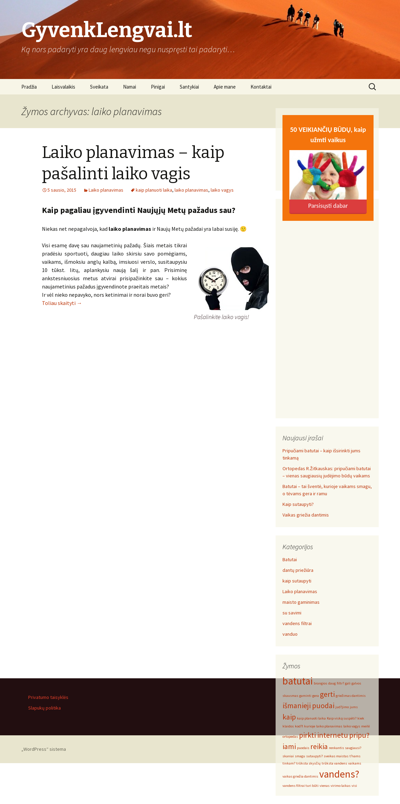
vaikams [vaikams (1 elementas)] (354, 763)
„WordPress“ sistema (43, 749)
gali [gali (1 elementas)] (348, 683)
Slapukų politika (44, 708)
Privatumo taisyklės (48, 697)
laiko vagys (222, 190)
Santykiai (189, 86)
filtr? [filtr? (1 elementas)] (340, 683)
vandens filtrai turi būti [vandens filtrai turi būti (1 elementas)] (300, 785)
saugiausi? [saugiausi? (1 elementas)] (353, 748)
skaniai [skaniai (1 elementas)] (288, 756)
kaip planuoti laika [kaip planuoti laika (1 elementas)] (311, 718)
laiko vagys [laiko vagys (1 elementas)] (351, 726)
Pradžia (29, 86)
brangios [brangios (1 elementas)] (320, 683)
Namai (129, 86)
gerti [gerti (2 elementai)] (327, 694)
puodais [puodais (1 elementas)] (303, 748)
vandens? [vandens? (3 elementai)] (339, 774)
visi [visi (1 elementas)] (354, 785)
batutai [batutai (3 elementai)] (297, 681)
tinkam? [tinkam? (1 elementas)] (288, 763)
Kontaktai (261, 86)
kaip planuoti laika (154, 190)
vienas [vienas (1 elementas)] (325, 785)
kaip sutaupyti (296, 581)
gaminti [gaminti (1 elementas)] (305, 695)
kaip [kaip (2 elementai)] (289, 717)
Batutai (289, 559)
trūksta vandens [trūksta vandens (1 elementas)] (334, 763)
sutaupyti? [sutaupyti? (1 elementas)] (314, 756)
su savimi (291, 613)
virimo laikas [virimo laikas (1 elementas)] (341, 785)
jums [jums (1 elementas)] (354, 707)
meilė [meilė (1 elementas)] (365, 726)
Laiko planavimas (106, 190)
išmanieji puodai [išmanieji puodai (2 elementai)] (308, 705)
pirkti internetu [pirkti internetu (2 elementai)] (323, 735)
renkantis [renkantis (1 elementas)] (336, 748)
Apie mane (225, 86)
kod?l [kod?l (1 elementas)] (299, 726)
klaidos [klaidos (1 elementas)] (288, 726)
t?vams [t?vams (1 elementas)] (354, 756)
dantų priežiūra (297, 570)
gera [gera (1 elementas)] (315, 695)
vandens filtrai (297, 623)
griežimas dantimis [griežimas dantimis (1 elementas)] (351, 695)
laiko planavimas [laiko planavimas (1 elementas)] (329, 726)
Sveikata (99, 86)
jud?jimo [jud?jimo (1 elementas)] (342, 707)
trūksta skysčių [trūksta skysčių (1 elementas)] (308, 763)
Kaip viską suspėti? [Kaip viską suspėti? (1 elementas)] (341, 718)
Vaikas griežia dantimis (305, 515)
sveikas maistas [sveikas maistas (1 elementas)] (336, 756)
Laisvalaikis (63, 86)
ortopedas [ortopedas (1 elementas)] (290, 736)
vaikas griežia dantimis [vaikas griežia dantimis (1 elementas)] (300, 776)
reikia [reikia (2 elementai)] (319, 746)
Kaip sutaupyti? (298, 504)
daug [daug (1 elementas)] (332, 683)
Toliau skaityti (62, 302)
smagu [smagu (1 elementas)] (300, 756)
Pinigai (158, 86)
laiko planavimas (191, 190)
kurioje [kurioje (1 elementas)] (309, 726)
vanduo (290, 634)
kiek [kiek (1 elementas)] (360, 718)
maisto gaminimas (301, 602)
